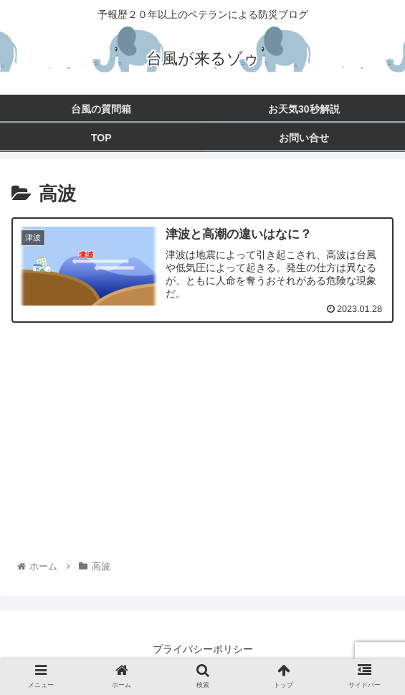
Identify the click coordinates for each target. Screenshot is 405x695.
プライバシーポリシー (203, 649)
